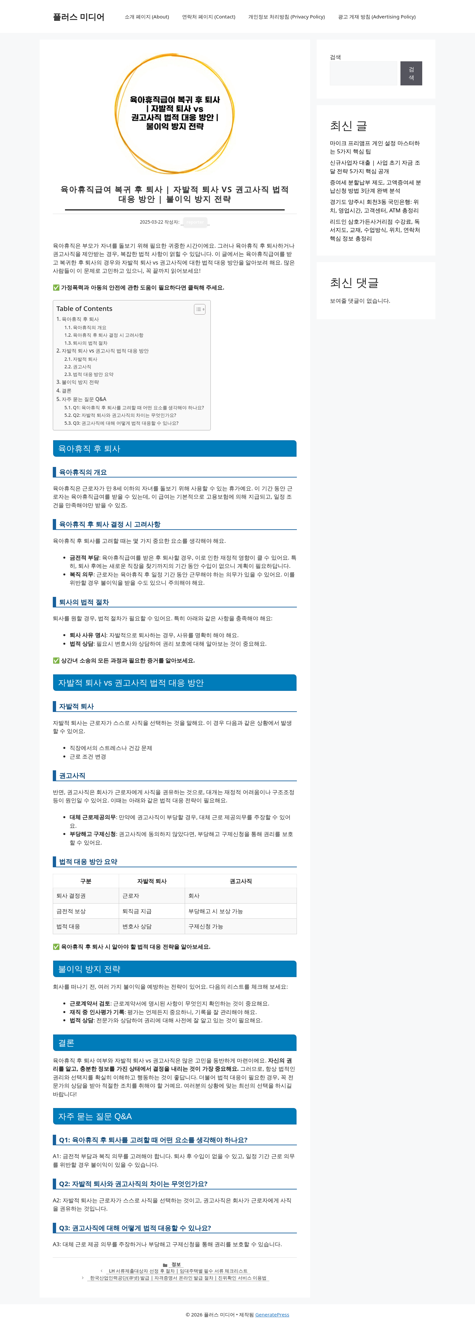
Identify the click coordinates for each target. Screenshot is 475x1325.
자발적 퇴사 (85, 359)
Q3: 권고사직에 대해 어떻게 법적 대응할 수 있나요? (125, 423)
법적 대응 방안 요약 (93, 374)
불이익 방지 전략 (80, 382)
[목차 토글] (196, 309)
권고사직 (82, 366)
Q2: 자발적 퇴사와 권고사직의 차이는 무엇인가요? (124, 415)
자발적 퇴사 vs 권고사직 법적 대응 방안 (105, 350)
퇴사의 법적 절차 (90, 343)
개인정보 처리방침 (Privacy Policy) (286, 16)
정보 (176, 1264)
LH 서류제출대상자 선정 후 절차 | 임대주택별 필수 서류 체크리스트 (178, 1271)
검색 (335, 57)
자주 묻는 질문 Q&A (84, 399)
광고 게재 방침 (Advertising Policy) (377, 16)
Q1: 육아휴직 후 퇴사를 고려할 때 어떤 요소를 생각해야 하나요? (138, 407)
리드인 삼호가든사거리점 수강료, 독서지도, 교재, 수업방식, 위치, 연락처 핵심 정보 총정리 (375, 230)
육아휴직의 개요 (90, 327)
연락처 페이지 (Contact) (208, 16)
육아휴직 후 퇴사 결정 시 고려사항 (108, 335)
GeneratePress (272, 1314)
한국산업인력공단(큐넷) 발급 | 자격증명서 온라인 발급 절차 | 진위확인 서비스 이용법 (178, 1278)
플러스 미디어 (79, 16)
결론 (67, 390)
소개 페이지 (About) (147, 16)
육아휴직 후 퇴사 (80, 319)
